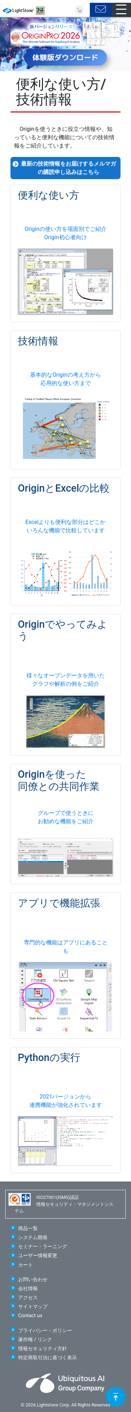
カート (25, 1265)
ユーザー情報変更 (37, 1256)
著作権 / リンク (35, 1340)
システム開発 (33, 1237)
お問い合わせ (33, 1280)
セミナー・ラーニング (42, 1247)
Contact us (30, 1316)
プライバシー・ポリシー (45, 1331)
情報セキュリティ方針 (42, 1349)
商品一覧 (28, 1228)
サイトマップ (33, 1307)
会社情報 (28, 1289)
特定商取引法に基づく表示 (47, 1358)
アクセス (28, 1298)
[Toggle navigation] (121, 10)
